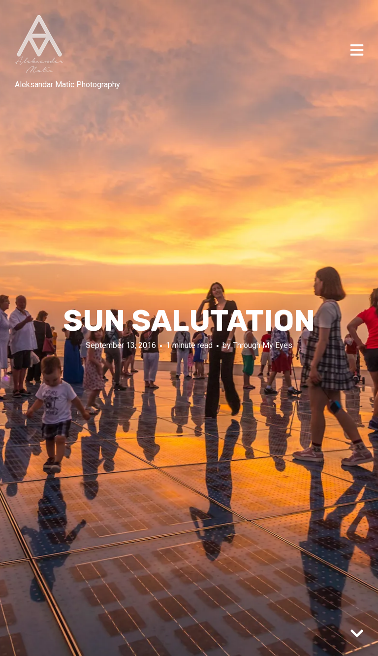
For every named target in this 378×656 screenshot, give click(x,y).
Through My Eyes (262, 344)
